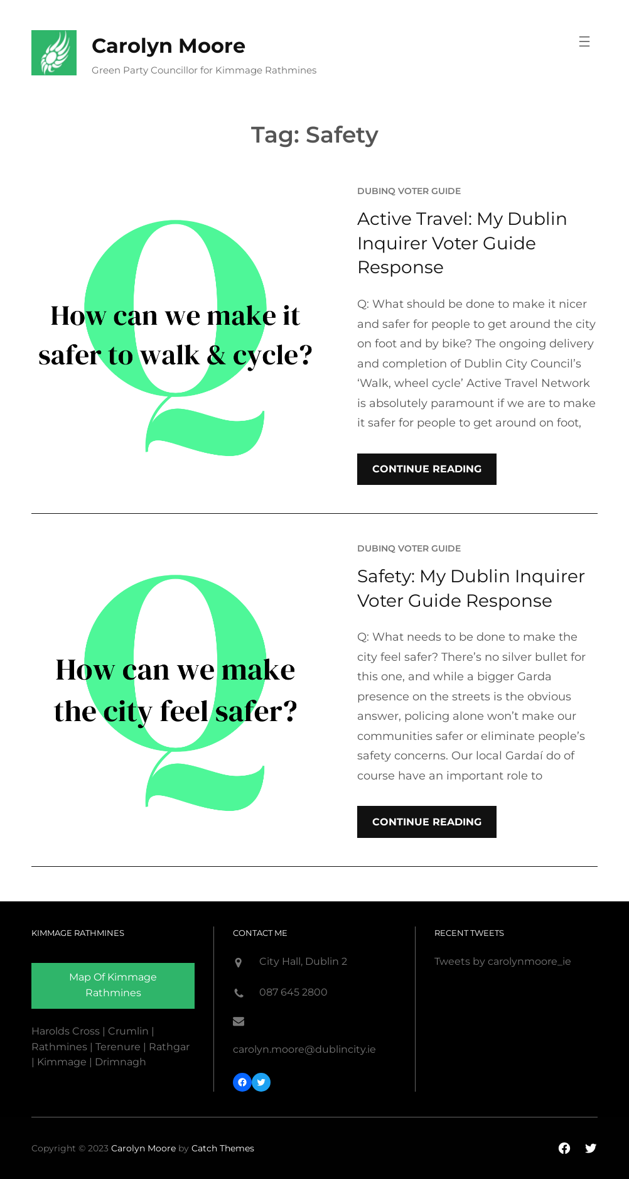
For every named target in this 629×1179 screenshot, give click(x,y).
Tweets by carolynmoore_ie (502, 961)
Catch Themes (222, 1148)
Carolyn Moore (168, 45)
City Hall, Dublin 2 (303, 961)
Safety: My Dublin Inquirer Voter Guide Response (471, 588)
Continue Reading (426, 469)
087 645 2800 (293, 992)
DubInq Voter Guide (409, 191)
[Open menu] (584, 41)
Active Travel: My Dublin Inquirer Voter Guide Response (462, 243)
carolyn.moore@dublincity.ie (304, 1049)
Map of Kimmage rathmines (113, 985)
